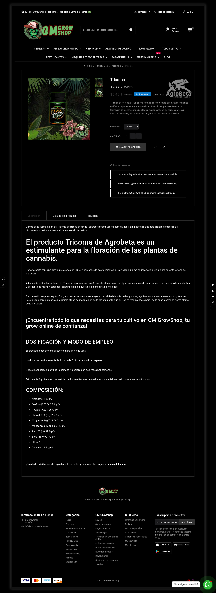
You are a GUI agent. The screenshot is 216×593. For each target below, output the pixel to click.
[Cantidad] (126, 136)
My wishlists (131, 541)
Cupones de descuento (136, 537)
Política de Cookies (104, 543)
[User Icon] (174, 30)
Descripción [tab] (33, 215)
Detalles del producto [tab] (64, 215)
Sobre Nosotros (103, 524)
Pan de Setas (72, 549)
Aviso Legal (100, 532)
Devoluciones (101, 556)
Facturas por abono (134, 528)
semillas (74, 464)
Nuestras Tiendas (103, 552)
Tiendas (99, 564)
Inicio (68, 520)
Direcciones (130, 532)
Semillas (70, 524)
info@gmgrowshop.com (37, 526)
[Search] (131, 30)
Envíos (98, 520)
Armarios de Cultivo (75, 528)
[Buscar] (104, 30)
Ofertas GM (71, 562)
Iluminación (71, 532)
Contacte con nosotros (106, 560)
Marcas (69, 558)
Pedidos (129, 524)
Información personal (135, 520)
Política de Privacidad (105, 547)
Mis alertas (130, 545)
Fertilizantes (72, 541)
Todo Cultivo (72, 537)
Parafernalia (72, 545)
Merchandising (73, 553)
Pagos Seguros (102, 528)
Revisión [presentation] (93, 215)
